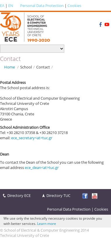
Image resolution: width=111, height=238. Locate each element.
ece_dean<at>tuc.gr (42, 167)
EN (10, 5)
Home (9, 67)
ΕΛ (2, 5)
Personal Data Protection (42, 5)
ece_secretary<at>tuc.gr (31, 137)
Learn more (46, 223)
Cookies (74, 5)
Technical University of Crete (24, 235)
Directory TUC (58, 195)
